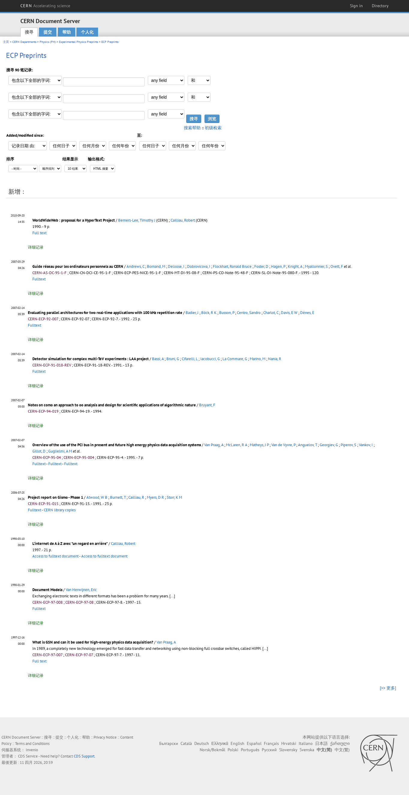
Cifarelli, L (190, 358)
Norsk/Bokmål (212, 749)
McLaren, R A (236, 444)
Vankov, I (366, 444)
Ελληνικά (219, 743)
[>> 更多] (388, 688)
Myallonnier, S (316, 266)
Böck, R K (208, 312)
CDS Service (28, 756)
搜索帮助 (192, 127)
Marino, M (257, 358)
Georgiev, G (329, 444)
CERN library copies (60, 510)
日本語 (321, 743)
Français (271, 743)
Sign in (356, 5)
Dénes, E (307, 312)
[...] (172, 596)
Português (250, 749)
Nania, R (274, 358)
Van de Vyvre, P (283, 444)
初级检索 (213, 127)
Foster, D (261, 266)
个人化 (87, 32)
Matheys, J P (259, 444)
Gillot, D (39, 451)
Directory (380, 5)
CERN (45, 5)
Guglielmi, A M (60, 451)
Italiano (306, 743)
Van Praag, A (213, 444)
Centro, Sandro (249, 312)
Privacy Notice (105, 737)
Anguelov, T (307, 444)
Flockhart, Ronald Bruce (232, 266)
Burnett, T (118, 497)
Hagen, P (278, 266)
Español (254, 743)
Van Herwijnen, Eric (81, 589)
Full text (39, 232)
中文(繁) (342, 749)
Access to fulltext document (55, 556)
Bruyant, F (207, 405)
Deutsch (201, 743)
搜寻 (29, 32)
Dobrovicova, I (198, 266)
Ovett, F (336, 266)
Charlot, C (270, 312)
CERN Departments (24, 42)
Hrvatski (288, 743)
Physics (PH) (48, 42)
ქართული (340, 743)
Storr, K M (174, 497)
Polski (233, 749)
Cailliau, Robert (183, 220)
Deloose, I (176, 266)
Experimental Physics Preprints (78, 42)
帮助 (66, 32)
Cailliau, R (136, 497)
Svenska (307, 749)
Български (168, 743)
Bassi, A (158, 358)
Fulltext (39, 279)
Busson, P (226, 312)
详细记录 (35, 247)
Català (186, 743)
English (237, 743)
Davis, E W (289, 312)
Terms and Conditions (32, 743)
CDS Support (84, 756)
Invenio (32, 749)
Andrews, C (135, 266)
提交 (47, 32)
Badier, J (192, 312)
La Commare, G (234, 358)
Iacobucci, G (210, 358)
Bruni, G (172, 358)
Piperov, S (348, 444)
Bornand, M (156, 266)
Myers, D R (155, 497)
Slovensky (288, 749)
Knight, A (295, 266)
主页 (6, 42)
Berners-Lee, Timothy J (136, 220)
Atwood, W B (96, 497)
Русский (269, 749)
